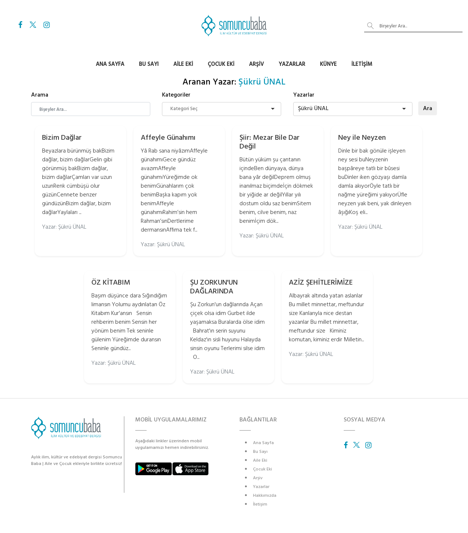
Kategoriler (176, 95)
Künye (328, 64)
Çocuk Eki (221, 64)
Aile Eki (183, 64)
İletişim (361, 64)
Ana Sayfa (110, 64)
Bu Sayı (149, 64)
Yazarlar (292, 64)
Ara (427, 108)
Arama (39, 95)
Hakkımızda (264, 495)
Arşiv (256, 64)
